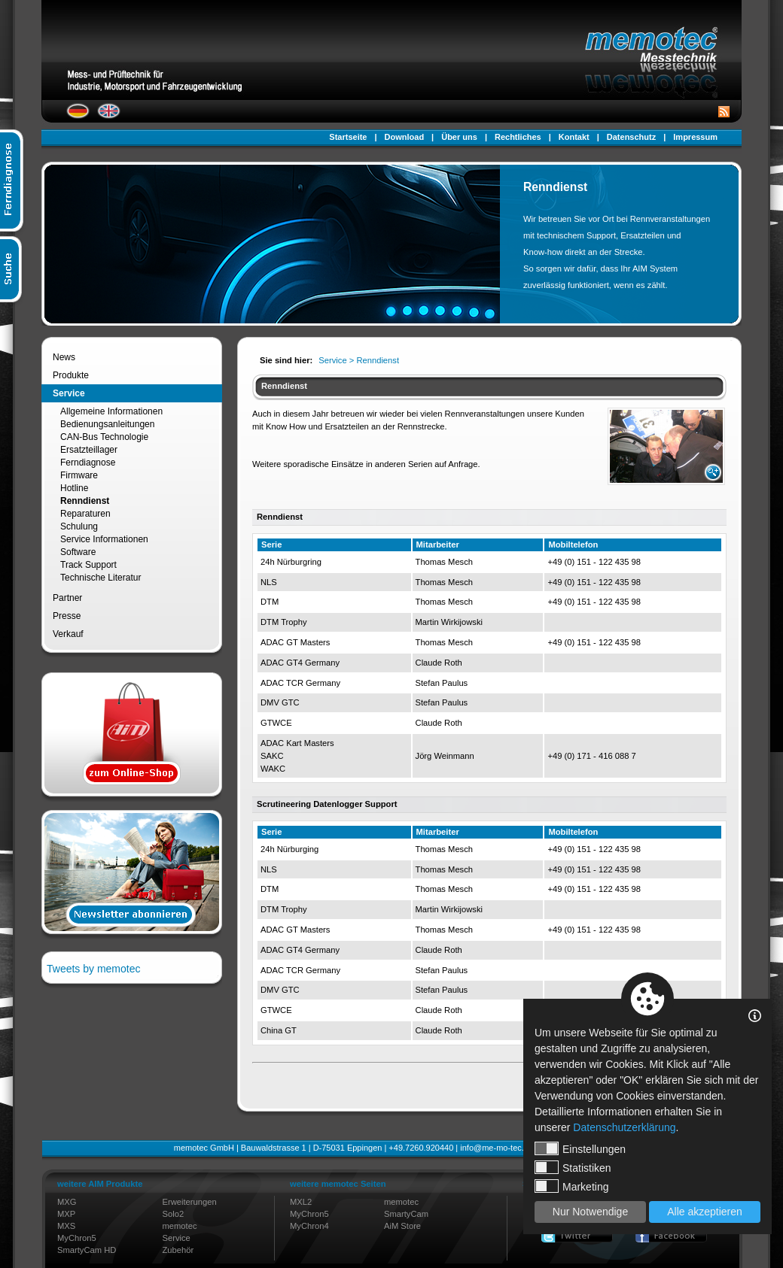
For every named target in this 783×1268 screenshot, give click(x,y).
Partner (67, 598)
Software (78, 552)
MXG (66, 1201)
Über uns (459, 136)
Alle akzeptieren (704, 1212)
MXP (66, 1213)
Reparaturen (85, 513)
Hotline (74, 488)
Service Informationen (104, 539)
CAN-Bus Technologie (104, 437)
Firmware (79, 475)
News (64, 357)
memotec (180, 1225)
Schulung (79, 526)
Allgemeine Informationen (111, 411)
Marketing (571, 1186)
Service (69, 393)
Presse (67, 616)
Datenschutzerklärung (624, 1127)
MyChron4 (309, 1225)
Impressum (695, 136)
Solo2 (173, 1213)
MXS (66, 1225)
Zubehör (178, 1249)
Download (405, 136)
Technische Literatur (100, 577)
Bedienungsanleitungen (107, 424)
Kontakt (574, 136)
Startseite (348, 136)
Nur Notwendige (590, 1212)
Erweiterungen (190, 1201)
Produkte (71, 375)
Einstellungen (580, 1148)
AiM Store (402, 1225)
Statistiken (573, 1167)
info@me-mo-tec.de (496, 1147)
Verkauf (68, 634)
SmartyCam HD (86, 1249)
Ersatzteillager (88, 449)
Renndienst (84, 501)
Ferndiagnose (87, 462)
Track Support (88, 565)
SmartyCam (406, 1213)
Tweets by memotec (94, 969)
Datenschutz (631, 136)
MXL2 (301, 1201)
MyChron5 (76, 1237)
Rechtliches (518, 136)
